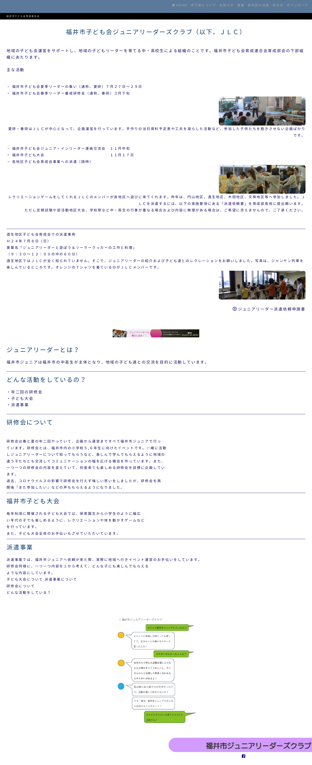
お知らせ (216, 6)
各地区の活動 (253, 6)
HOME (165, 6)
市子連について (191, 6)
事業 (233, 6)
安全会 (274, 6)
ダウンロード (296, 6)
